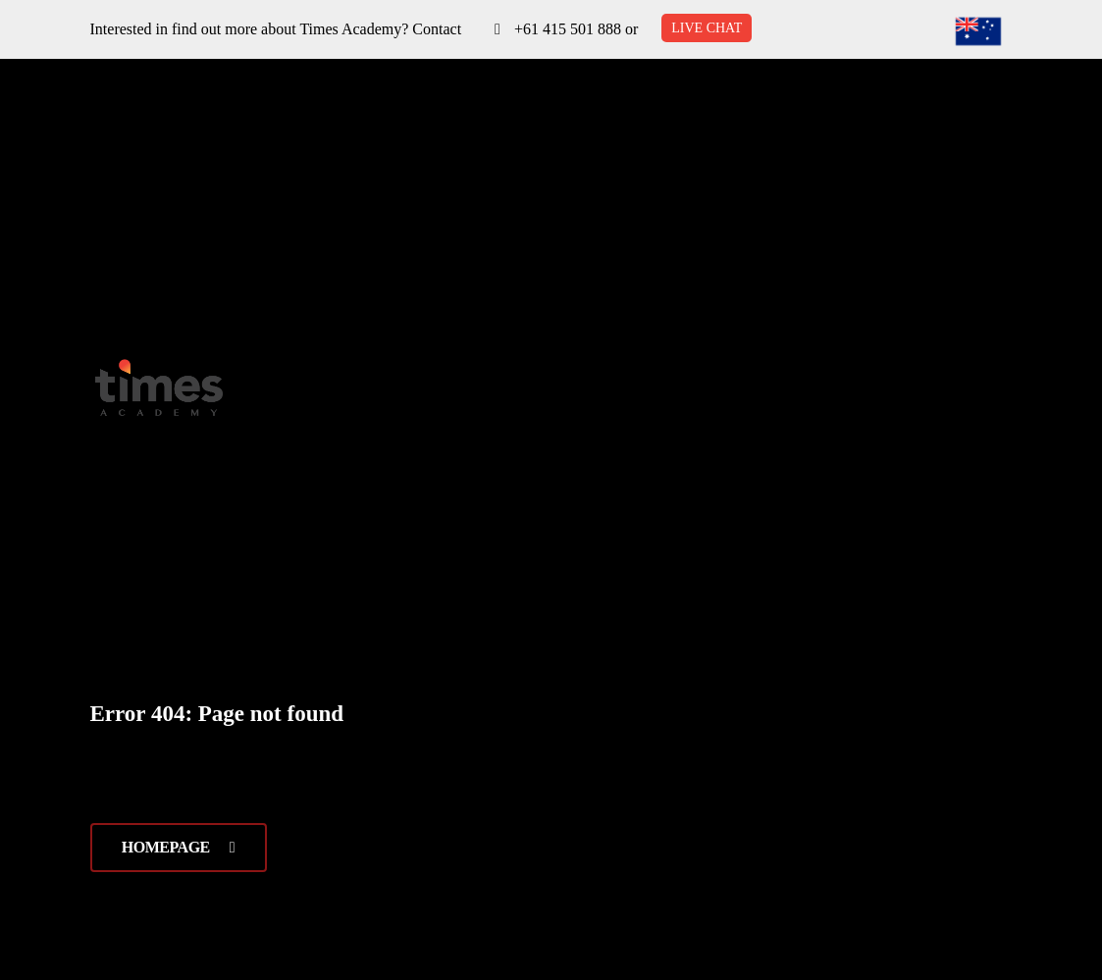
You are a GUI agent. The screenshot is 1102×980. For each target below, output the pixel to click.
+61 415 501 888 (567, 29)
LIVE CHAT (706, 28)
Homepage (178, 847)
